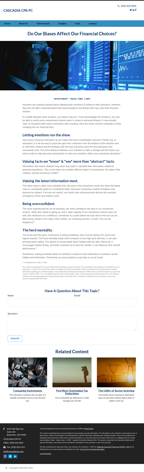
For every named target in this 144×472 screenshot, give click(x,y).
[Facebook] (135, 10)
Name (11, 295)
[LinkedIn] (134, 10)
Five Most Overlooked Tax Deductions (72, 392)
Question (12, 313)
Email (77, 295)
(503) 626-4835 (127, 6)
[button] (23, 23)
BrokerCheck (88, 429)
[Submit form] (15, 338)
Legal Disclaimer (45, 453)
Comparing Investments (27, 390)
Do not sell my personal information (92, 449)
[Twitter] (131, 10)
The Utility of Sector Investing (116, 390)
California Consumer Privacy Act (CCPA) (111, 447)
